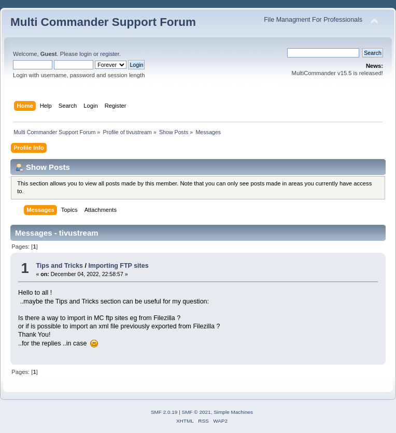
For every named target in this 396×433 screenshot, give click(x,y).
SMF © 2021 (196, 412)
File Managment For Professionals (313, 19)
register (109, 54)
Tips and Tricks (59, 265)
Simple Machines (233, 412)
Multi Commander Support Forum (103, 22)
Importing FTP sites (118, 265)
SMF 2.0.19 (164, 412)
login (85, 54)
